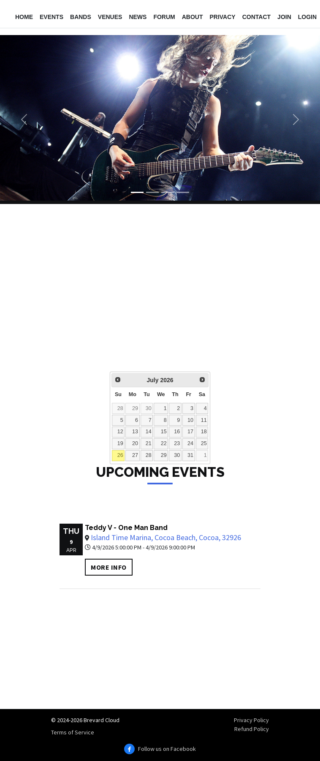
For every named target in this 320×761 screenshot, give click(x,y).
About (192, 17)
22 (164, 443)
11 (204, 420)
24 (190, 443)
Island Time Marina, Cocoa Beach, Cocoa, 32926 (166, 537)
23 (177, 443)
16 (177, 432)
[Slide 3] (167, 192)
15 (164, 432)
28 (120, 408)
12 (120, 432)
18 (204, 432)
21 (149, 443)
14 (149, 432)
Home (24, 17)
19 (120, 443)
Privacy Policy (251, 720)
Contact (256, 17)
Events (51, 17)
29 (135, 408)
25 (204, 443)
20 (135, 443)
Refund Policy (251, 729)
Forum (164, 17)
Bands (80, 17)
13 (135, 432)
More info (109, 567)
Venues (110, 17)
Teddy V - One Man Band (126, 528)
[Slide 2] (152, 192)
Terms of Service (72, 732)
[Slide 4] (182, 192)
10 (190, 420)
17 (190, 432)
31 (190, 455)
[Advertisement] (160, 293)
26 (120, 455)
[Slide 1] (137, 192)
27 (135, 455)
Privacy (222, 17)
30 (149, 408)
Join (284, 17)
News (137, 17)
